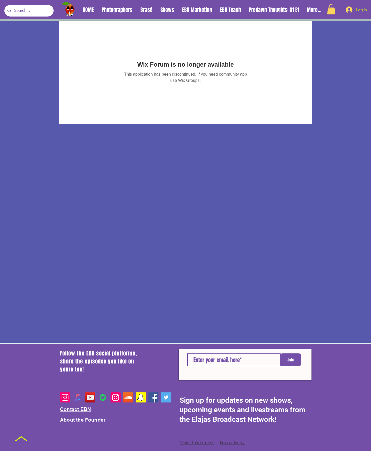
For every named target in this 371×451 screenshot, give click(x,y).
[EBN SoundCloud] (128, 397)
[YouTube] (90, 397)
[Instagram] (65, 397)
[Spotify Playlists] (103, 397)
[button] (331, 9)
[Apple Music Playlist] (78, 397)
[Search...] (28, 11)
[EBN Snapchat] (141, 397)
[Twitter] (166, 397)
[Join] (290, 359)
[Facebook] (153, 397)
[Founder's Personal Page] (116, 397)
